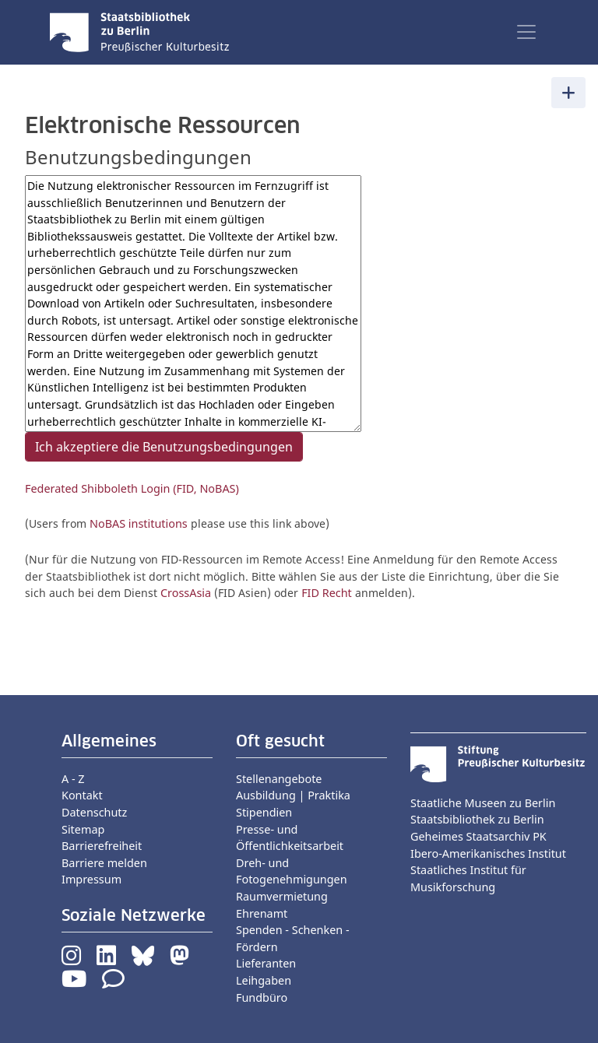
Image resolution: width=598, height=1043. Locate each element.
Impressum (91, 879)
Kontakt (82, 795)
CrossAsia (185, 592)
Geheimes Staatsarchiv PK (478, 836)
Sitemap (83, 829)
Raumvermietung (282, 896)
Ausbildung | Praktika (293, 795)
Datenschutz (94, 812)
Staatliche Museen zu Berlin (482, 802)
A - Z (73, 778)
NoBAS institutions (139, 523)
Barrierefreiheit (102, 845)
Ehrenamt (261, 913)
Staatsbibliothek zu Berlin (477, 819)
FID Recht (326, 592)
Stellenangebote (279, 778)
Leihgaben (263, 980)
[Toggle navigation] (526, 31)
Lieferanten (266, 963)
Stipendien (264, 812)
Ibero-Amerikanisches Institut (488, 853)
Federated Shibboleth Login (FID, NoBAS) (132, 488)
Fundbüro (261, 997)
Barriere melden (104, 862)
